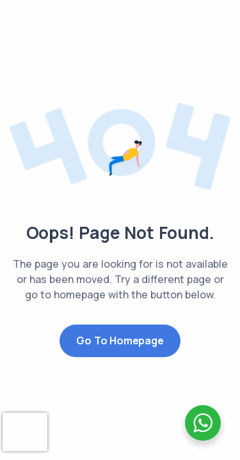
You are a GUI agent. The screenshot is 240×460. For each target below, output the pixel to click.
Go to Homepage (119, 341)
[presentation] (25, 432)
